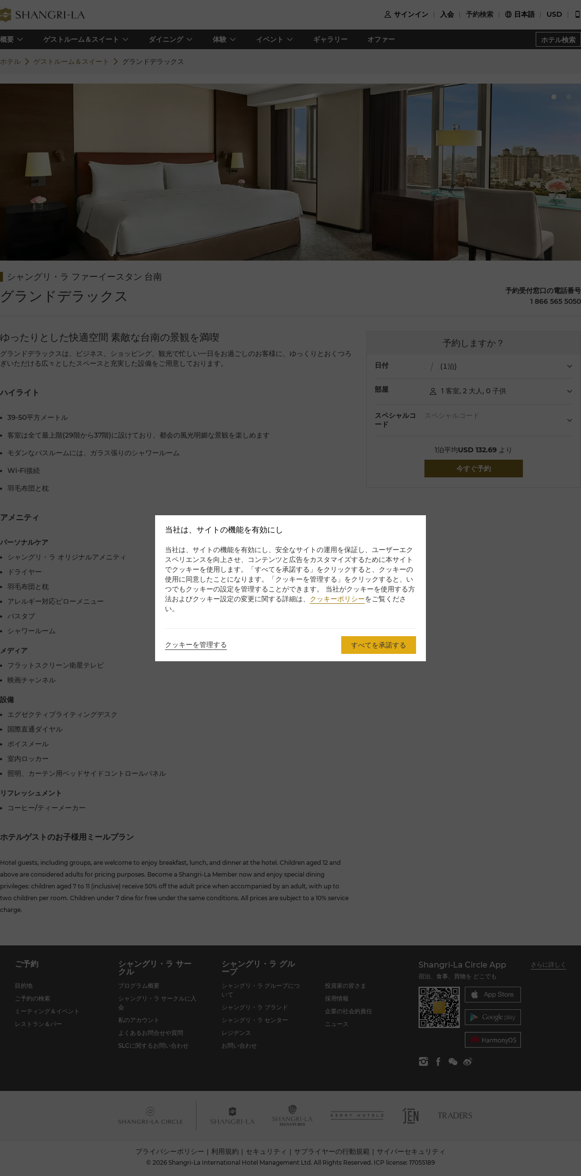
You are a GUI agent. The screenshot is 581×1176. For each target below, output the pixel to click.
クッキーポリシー (337, 598)
